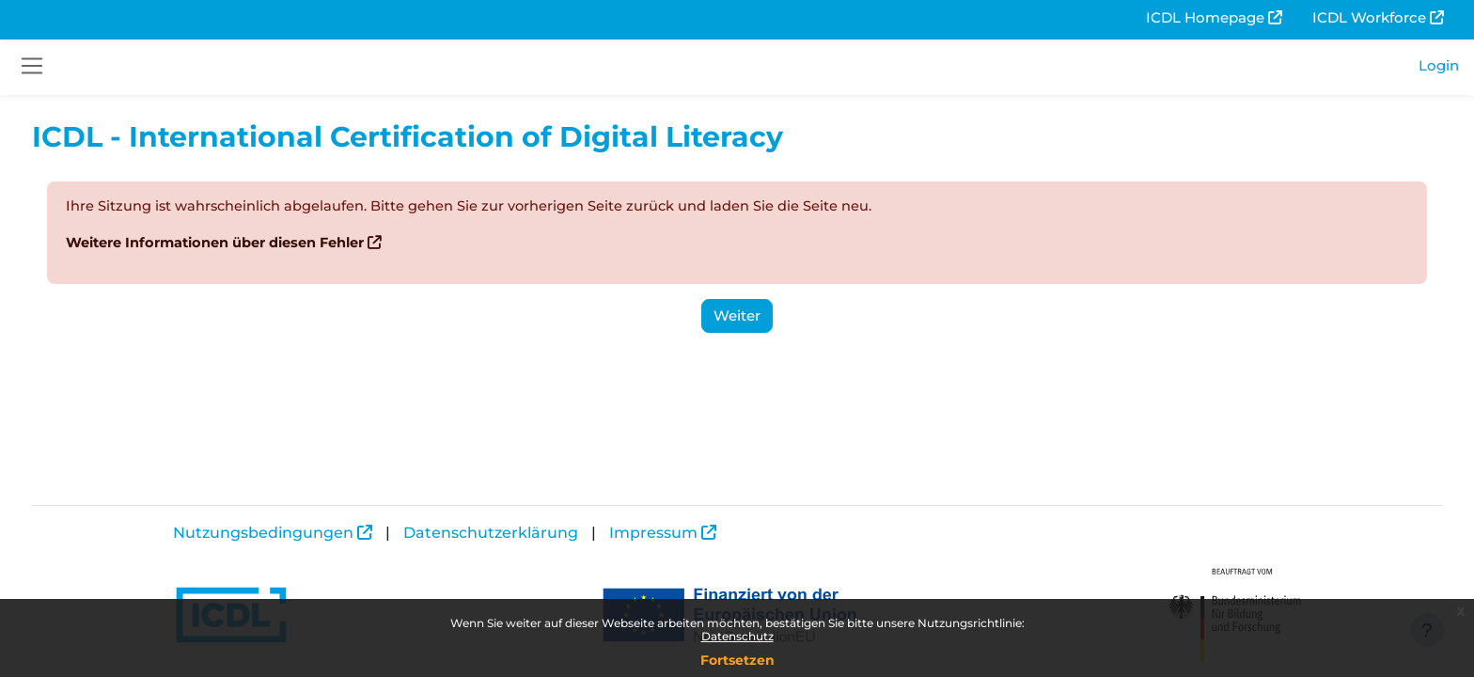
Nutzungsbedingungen (263, 533)
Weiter (737, 315)
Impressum (653, 533)
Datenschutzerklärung (490, 533)
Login (1439, 65)
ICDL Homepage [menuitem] (1205, 17)
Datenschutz (737, 636)
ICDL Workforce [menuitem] (1369, 17)
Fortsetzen (737, 660)
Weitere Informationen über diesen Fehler (253, 243)
